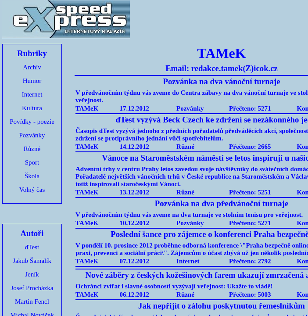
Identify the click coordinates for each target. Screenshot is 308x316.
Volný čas (32, 189)
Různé (32, 148)
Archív (32, 67)
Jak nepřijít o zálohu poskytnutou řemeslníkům (221, 305)
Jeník (32, 274)
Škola (32, 176)
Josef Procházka (32, 287)
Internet (32, 94)
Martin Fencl (32, 301)
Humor (32, 80)
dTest (32, 247)
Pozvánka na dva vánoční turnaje (221, 81)
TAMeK (86, 108)
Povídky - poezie (32, 121)
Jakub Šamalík (32, 260)
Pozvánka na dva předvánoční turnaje (221, 203)
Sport (32, 162)
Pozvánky (32, 135)
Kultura (32, 107)
